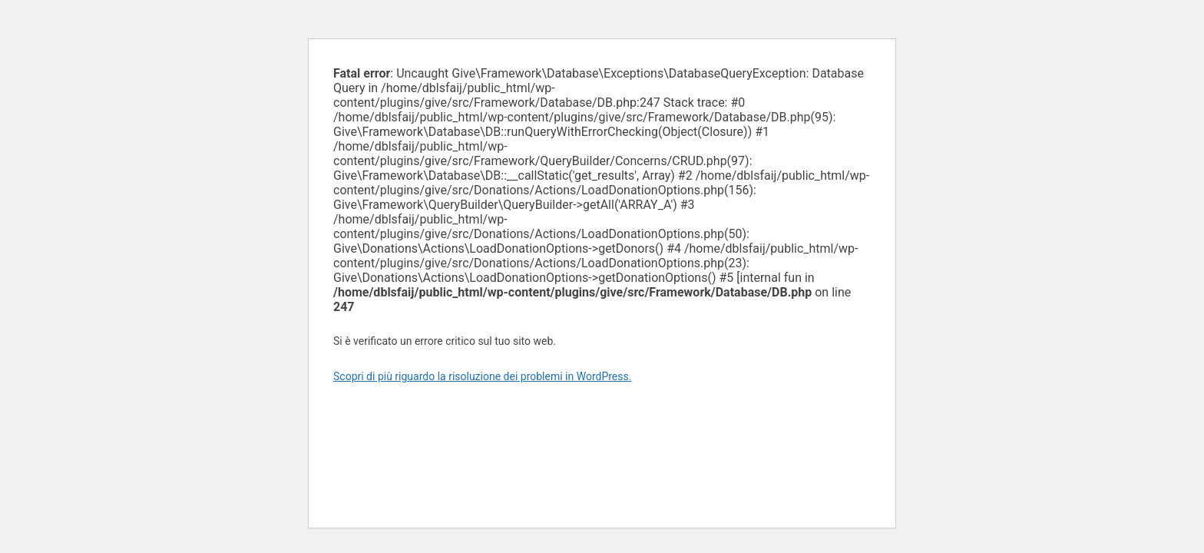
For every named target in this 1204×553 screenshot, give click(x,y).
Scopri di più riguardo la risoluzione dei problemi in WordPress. (482, 376)
